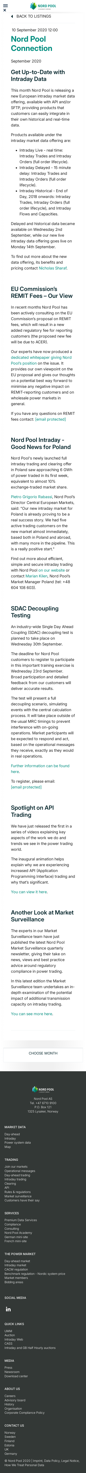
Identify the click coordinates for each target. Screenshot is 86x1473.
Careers (10, 1396)
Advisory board (15, 1400)
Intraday (10, 1138)
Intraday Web (14, 1339)
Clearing (10, 1183)
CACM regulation (16, 1269)
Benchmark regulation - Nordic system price (35, 1273)
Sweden (10, 1436)
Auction (10, 1335)
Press (8, 1367)
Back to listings (31, 16)
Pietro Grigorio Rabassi (31, 497)
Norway (10, 1432)
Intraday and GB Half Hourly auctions (30, 1348)
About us (12, 1389)
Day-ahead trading (17, 1175)
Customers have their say (22, 1200)
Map (8, 1147)
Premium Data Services (21, 1220)
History (9, 1404)
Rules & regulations (18, 1192)
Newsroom (12, 1372)
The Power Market (20, 1254)
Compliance (13, 1224)
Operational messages (20, 1171)
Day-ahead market (17, 1261)
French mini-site (16, 1241)
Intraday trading (15, 1179)
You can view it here (29, 892)
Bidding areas (14, 1282)
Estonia (9, 1445)
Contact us (14, 1425)
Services (12, 1213)
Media (9, 1360)
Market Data (15, 1127)
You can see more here (31, 1014)
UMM (8, 1331)
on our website (51, 570)
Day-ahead (12, 1134)
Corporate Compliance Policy (25, 1412)
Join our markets (16, 1166)
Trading (11, 1159)
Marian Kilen (36, 576)
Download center (16, 1376)
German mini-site (16, 1237)
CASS (8, 1343)
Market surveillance (18, 1196)
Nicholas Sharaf (52, 268)
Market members (16, 1278)
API (7, 1187)
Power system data (18, 1142)
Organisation (13, 1408)
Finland (9, 1441)
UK (7, 1449)
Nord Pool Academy (18, 1232)
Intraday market (15, 1265)
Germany (11, 1453)
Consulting (12, 1228)
